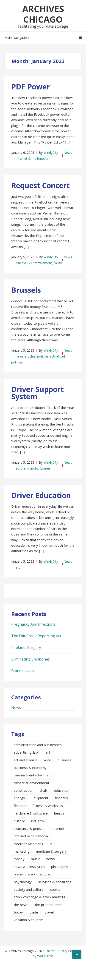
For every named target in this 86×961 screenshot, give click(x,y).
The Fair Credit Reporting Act (36, 635)
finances (61, 798)
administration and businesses (38, 744)
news (50, 859)
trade (33, 912)
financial (20, 805)
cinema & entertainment (34, 263)
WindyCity (51, 152)
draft (43, 790)
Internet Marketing (29, 843)
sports (55, 889)
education (61, 790)
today (18, 912)
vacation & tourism (28, 919)
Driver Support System (37, 392)
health (59, 813)
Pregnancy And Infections (33, 624)
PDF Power (30, 86)
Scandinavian (22, 670)
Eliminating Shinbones (30, 659)
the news (21, 904)
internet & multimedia (32, 158)
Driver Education (41, 495)
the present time (48, 904)
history (19, 821)
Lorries (45, 468)
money (19, 859)
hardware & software (31, 813)
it (51, 843)
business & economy (30, 767)
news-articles (25, 356)
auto (47, 760)
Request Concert (40, 185)
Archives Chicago (43, 14)
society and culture (29, 889)
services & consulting (55, 882)
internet (58, 828)
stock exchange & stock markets (39, 897)
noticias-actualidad (51, 356)
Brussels (26, 290)
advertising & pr (26, 752)
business (65, 760)
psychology (23, 882)
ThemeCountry (56, 951)
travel (49, 912)
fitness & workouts (48, 805)
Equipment (39, 798)
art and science (26, 760)
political (16, 362)
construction (23, 790)
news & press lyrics (29, 866)
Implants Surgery (26, 647)
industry (37, 821)
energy (19, 798)
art (18, 567)
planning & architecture (32, 874)
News (68, 152)
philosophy (59, 866)
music (58, 263)
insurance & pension (29, 828)
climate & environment (31, 783)
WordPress (45, 956)
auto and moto (27, 468)
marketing (22, 851)
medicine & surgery (51, 851)
